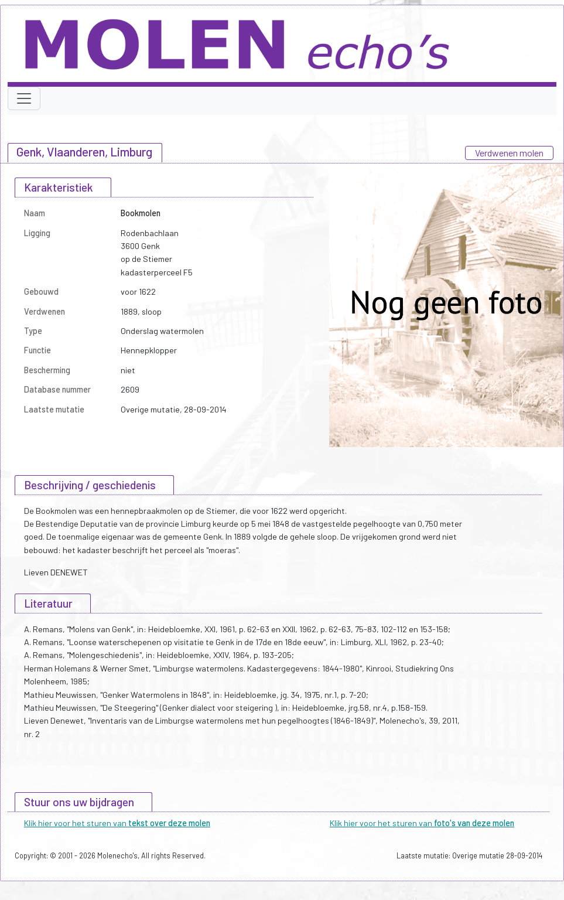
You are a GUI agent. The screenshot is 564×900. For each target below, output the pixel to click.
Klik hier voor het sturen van (117, 823)
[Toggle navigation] (24, 98)
